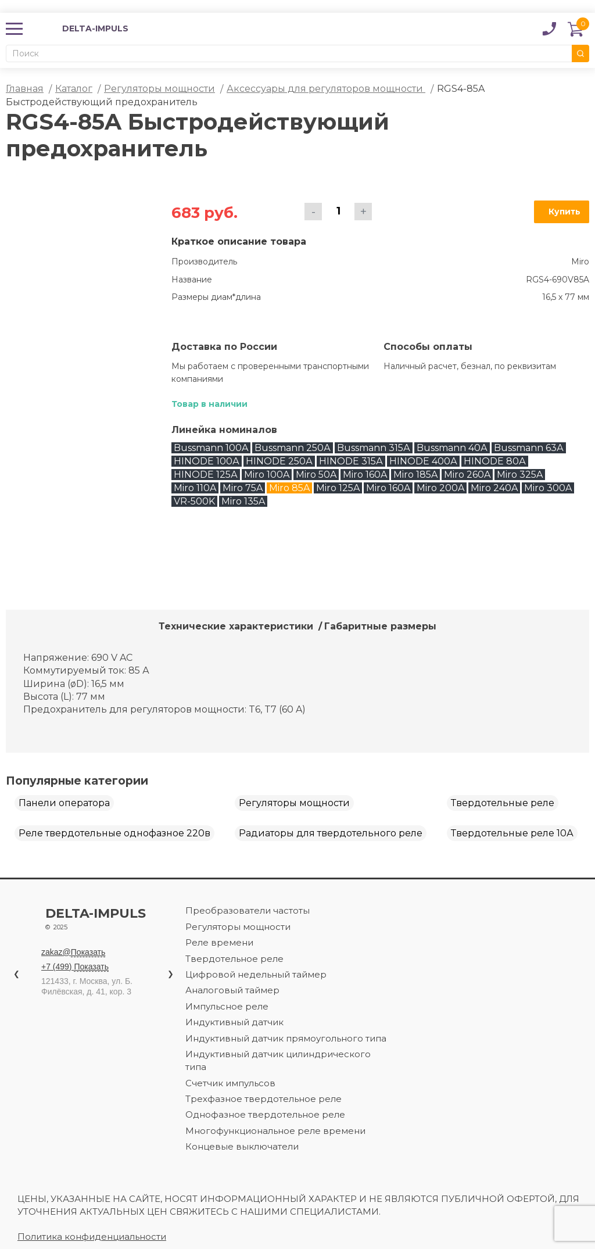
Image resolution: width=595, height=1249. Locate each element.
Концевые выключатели (242, 1146)
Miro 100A (266, 474)
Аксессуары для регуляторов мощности (326, 88)
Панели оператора (64, 802)
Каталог (73, 88)
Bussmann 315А (373, 447)
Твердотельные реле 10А (512, 833)
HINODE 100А (206, 461)
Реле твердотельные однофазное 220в (114, 833)
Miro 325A (520, 474)
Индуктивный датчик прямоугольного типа (285, 1038)
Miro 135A (243, 501)
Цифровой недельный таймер (256, 974)
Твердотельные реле (502, 802)
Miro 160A (365, 474)
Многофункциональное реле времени (275, 1130)
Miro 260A (467, 474)
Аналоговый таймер (232, 990)
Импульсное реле (226, 1006)
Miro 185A (415, 474)
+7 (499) (75, 967)
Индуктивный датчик (234, 1022)
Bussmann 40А (452, 447)
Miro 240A (494, 487)
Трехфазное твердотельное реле (263, 1098)
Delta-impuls (112, 920)
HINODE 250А (279, 461)
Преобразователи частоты (247, 910)
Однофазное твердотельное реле (265, 1114)
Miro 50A (316, 474)
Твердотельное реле (234, 958)
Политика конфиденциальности (91, 1236)
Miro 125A (338, 487)
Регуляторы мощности (159, 88)
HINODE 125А (206, 474)
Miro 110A (195, 487)
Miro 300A (548, 487)
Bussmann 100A (211, 447)
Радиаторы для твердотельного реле (330, 833)
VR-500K (194, 501)
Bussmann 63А (529, 447)
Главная (25, 88)
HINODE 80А (495, 461)
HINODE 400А (423, 461)
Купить (564, 211)
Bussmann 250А (293, 447)
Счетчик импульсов (230, 1083)
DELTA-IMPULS (79, 29)
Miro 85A (289, 487)
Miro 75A (243, 487)
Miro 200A (440, 487)
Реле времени (219, 942)
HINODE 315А (351, 461)
